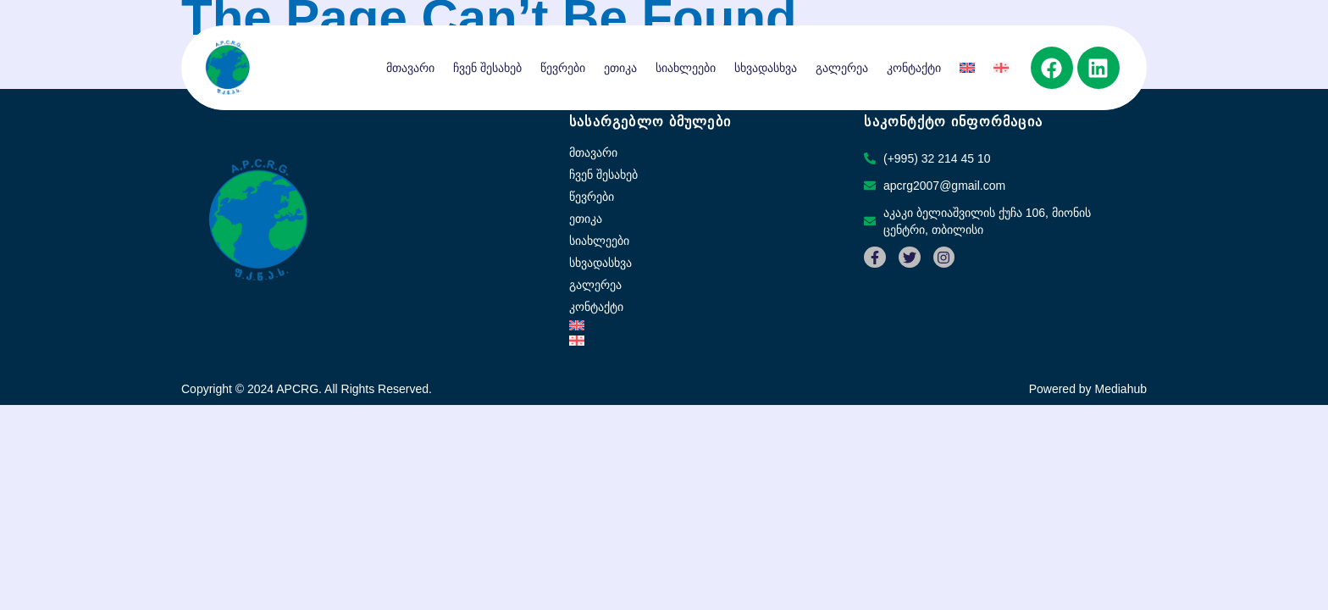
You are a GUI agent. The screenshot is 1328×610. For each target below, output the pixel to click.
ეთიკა (620, 68)
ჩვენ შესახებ (487, 68)
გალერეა (842, 68)
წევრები (562, 68)
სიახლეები (686, 68)
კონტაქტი (914, 68)
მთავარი (410, 68)
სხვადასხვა (765, 68)
